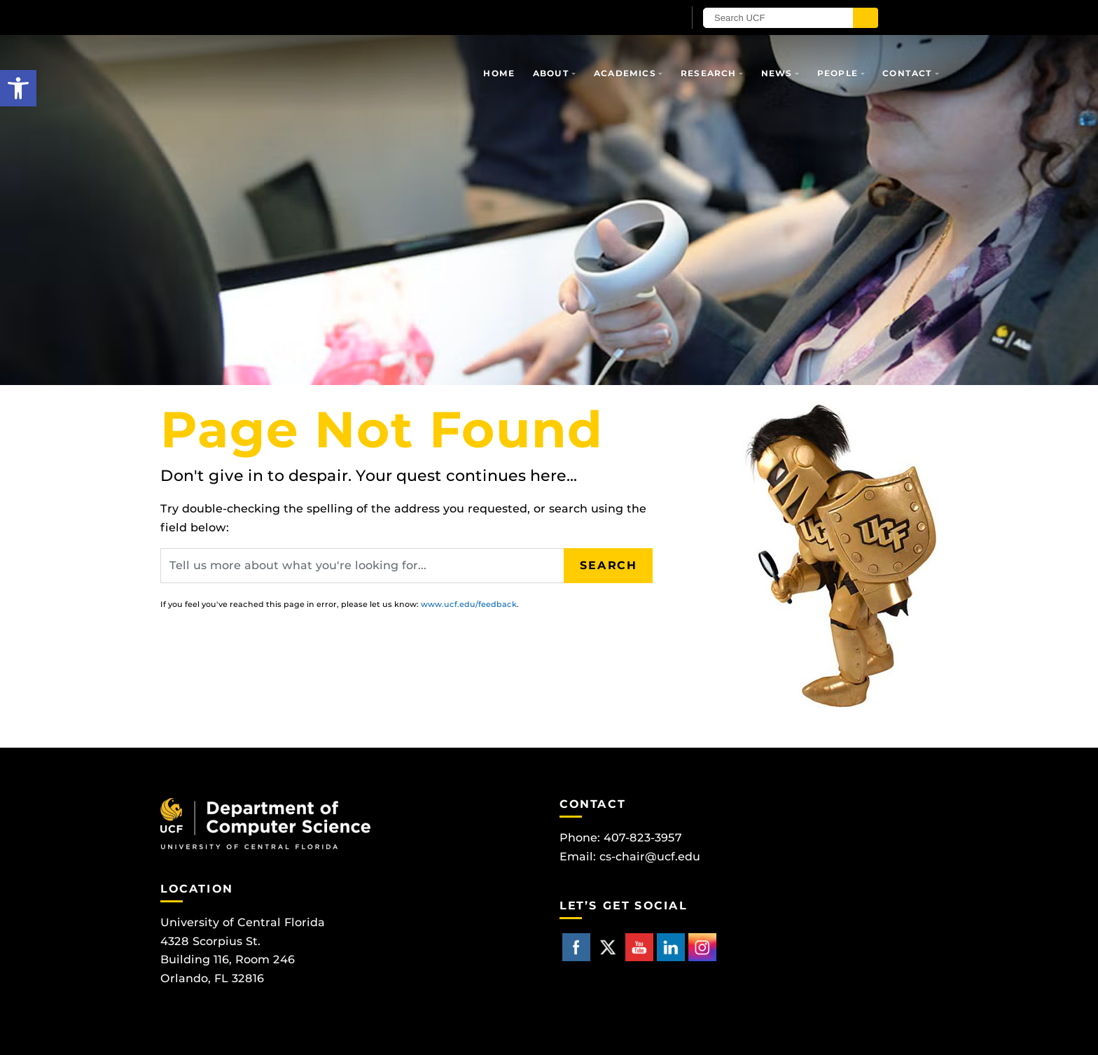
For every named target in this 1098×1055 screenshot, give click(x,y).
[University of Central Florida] (323, 17)
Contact (907, 73)
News (777, 73)
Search (608, 565)
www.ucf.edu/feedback (469, 604)
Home (499, 73)
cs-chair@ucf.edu (649, 856)
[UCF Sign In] (638, 18)
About (551, 73)
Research (709, 73)
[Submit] (865, 18)
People (837, 73)
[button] (18, 88)
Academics (625, 73)
